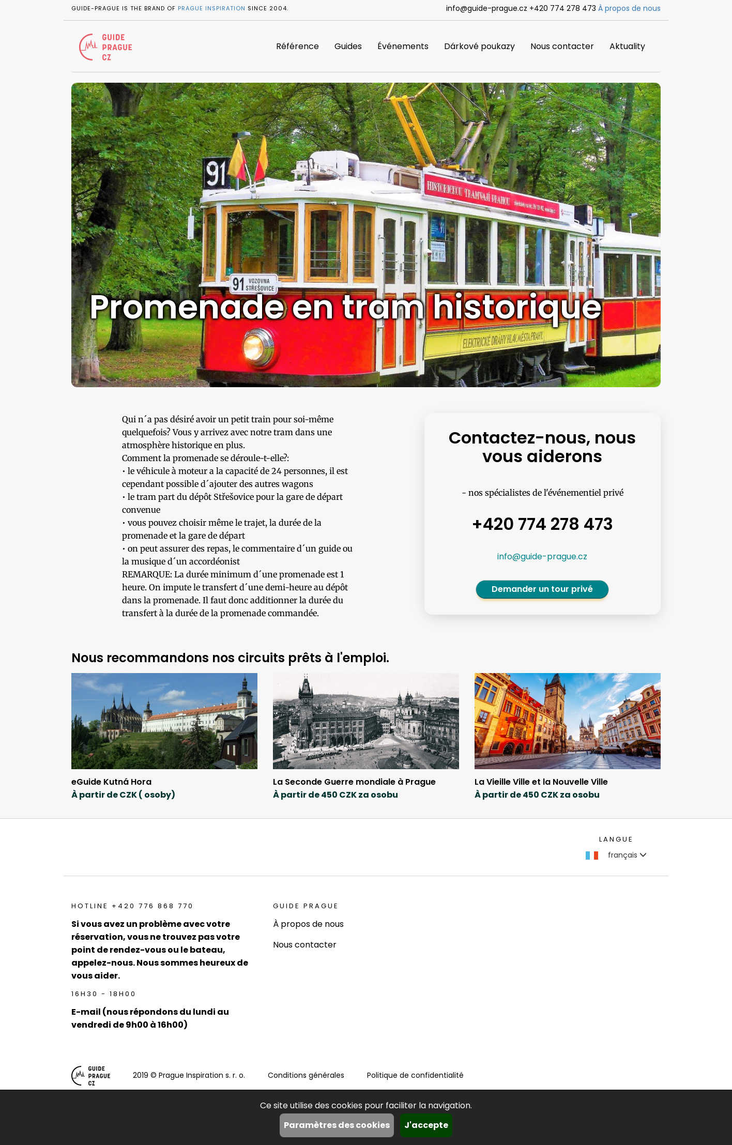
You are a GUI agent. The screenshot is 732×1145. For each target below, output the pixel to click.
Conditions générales (306, 1075)
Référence (297, 46)
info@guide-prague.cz (542, 556)
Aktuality (627, 46)
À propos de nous (629, 8)
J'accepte (426, 1125)
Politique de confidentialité (415, 1075)
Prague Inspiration (212, 8)
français (616, 855)
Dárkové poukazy (479, 46)
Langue (616, 839)
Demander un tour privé (542, 589)
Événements (403, 46)
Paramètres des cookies (337, 1125)
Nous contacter (562, 46)
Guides (348, 46)
